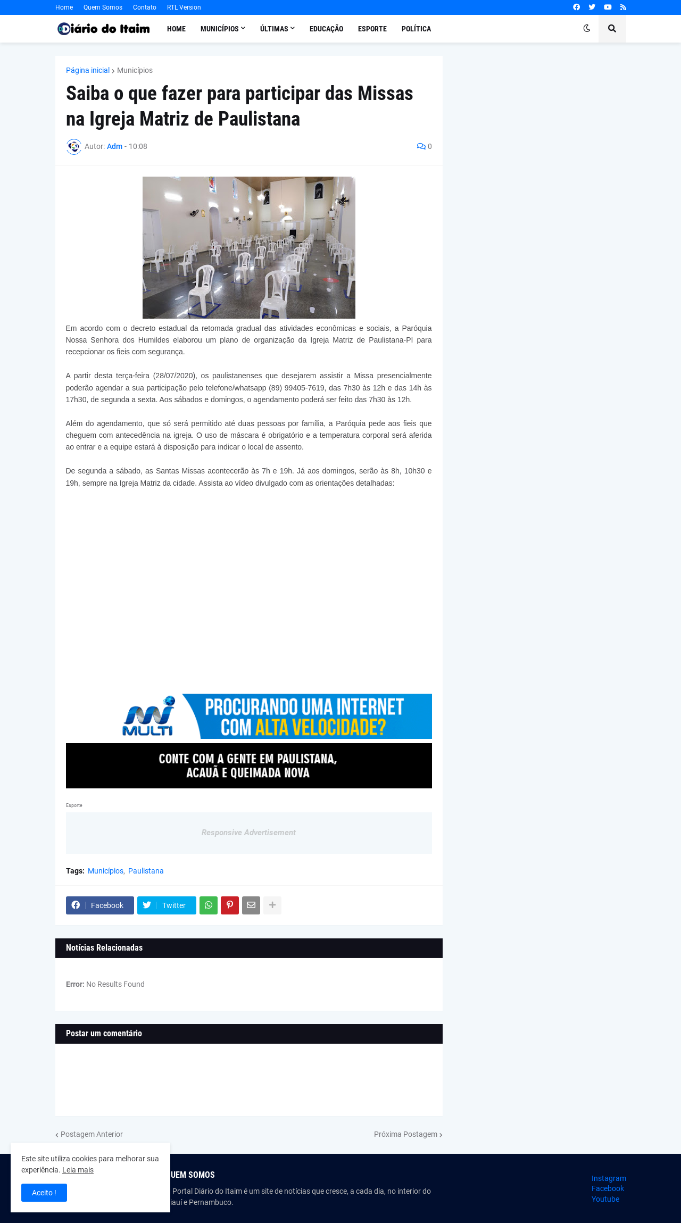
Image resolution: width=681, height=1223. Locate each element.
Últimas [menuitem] (274, 28)
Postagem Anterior (92, 1134)
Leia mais (78, 1170)
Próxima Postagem (405, 1134)
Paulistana (146, 871)
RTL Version (184, 7)
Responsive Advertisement (249, 832)
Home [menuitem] (176, 28)
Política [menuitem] (416, 28)
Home (64, 7)
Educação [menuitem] (326, 28)
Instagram (609, 1178)
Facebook (608, 1188)
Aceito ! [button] (44, 1192)
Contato (144, 7)
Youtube (605, 1199)
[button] (587, 29)
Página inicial (88, 70)
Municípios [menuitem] (220, 28)
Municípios (135, 70)
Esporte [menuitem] (372, 28)
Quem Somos (103, 7)
